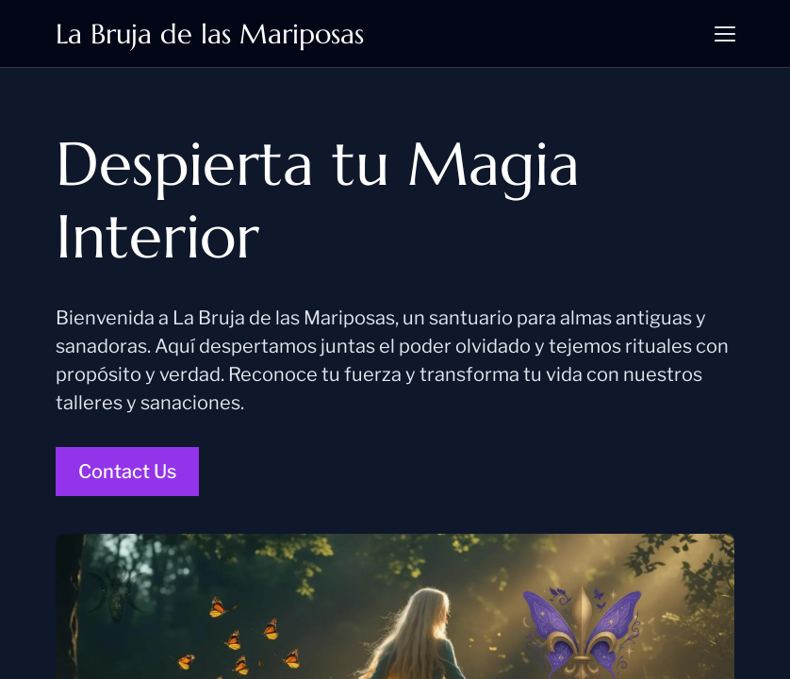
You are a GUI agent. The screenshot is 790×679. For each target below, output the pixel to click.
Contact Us (127, 471)
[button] (725, 34)
